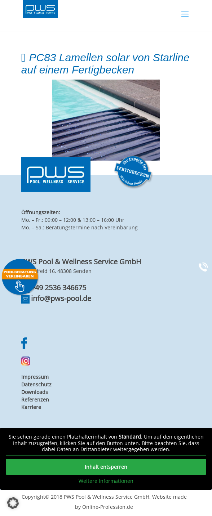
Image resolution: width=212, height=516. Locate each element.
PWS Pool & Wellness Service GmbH (106, 496)
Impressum (35, 376)
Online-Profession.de (107, 506)
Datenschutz (36, 384)
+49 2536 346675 (58, 287)
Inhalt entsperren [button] (106, 466)
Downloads (34, 392)
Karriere (31, 407)
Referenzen (35, 399)
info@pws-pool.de (61, 298)
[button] (13, 503)
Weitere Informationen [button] (106, 481)
